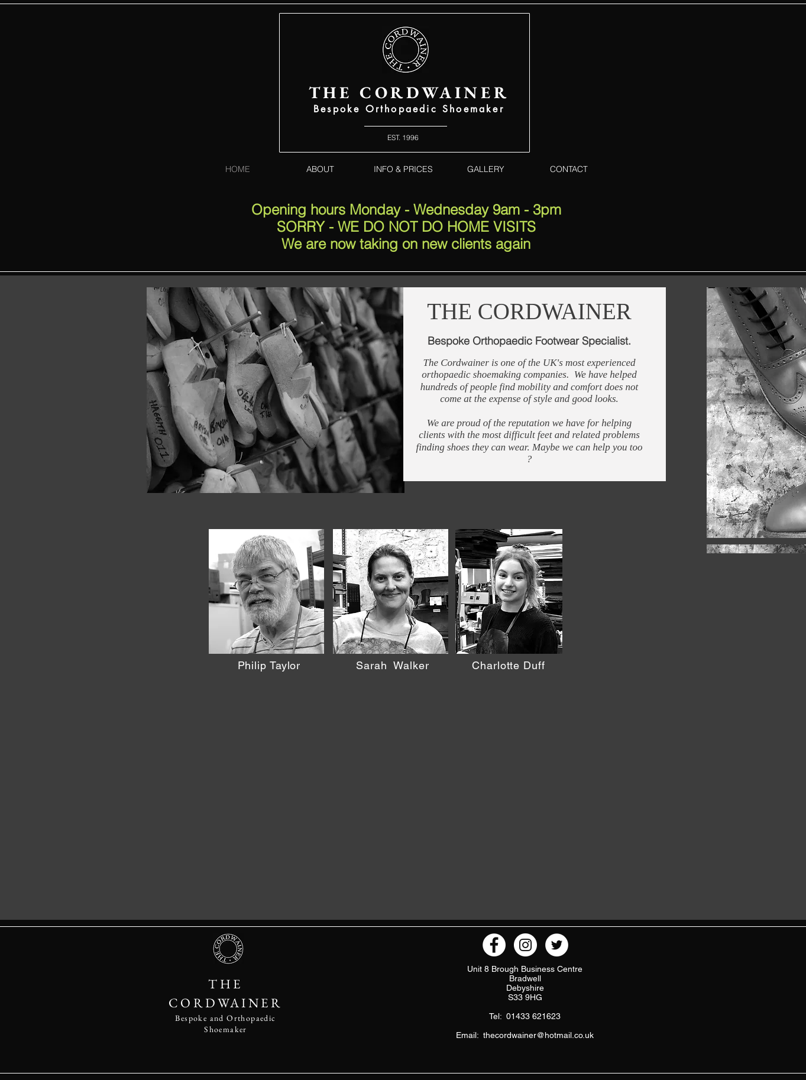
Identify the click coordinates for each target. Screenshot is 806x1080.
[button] (266, 591)
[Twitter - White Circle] (556, 944)
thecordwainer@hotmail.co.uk (538, 1035)
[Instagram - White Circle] (525, 944)
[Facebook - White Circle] (494, 944)
